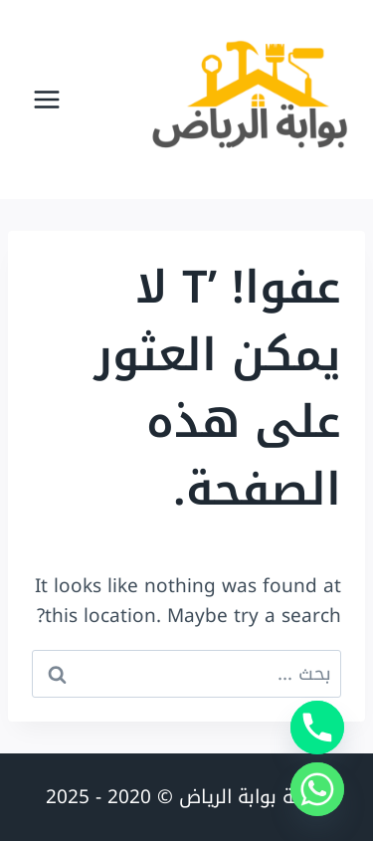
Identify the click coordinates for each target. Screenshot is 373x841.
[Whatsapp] (317, 789)
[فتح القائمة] (47, 99)
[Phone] (317, 727)
